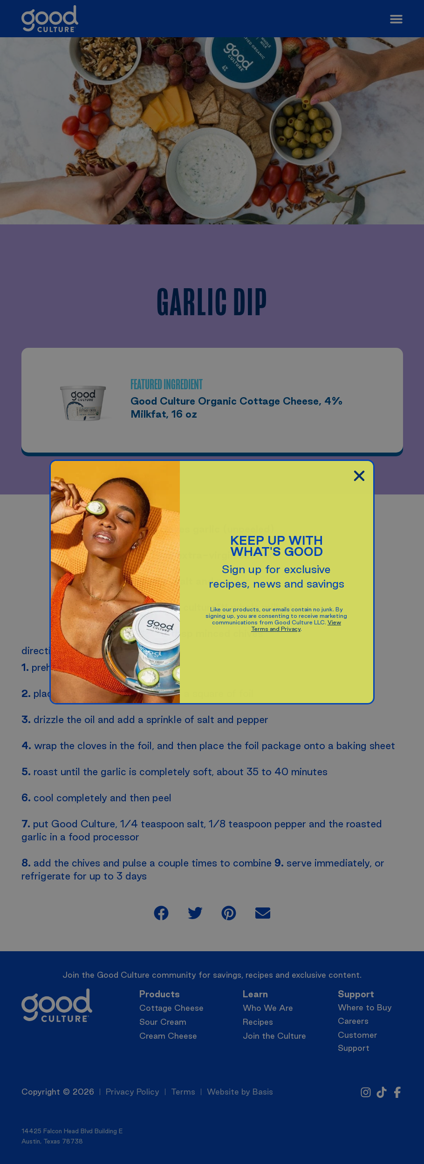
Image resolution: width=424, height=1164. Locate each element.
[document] (212, 582)
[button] (359, 475)
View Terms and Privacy (296, 625)
